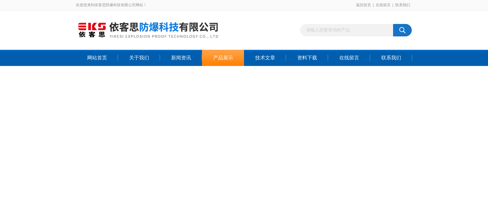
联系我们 (402, 5)
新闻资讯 (181, 57)
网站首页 (97, 57)
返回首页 (363, 5)
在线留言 (383, 5)
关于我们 (139, 57)
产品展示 (223, 57)
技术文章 (265, 57)
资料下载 (307, 57)
